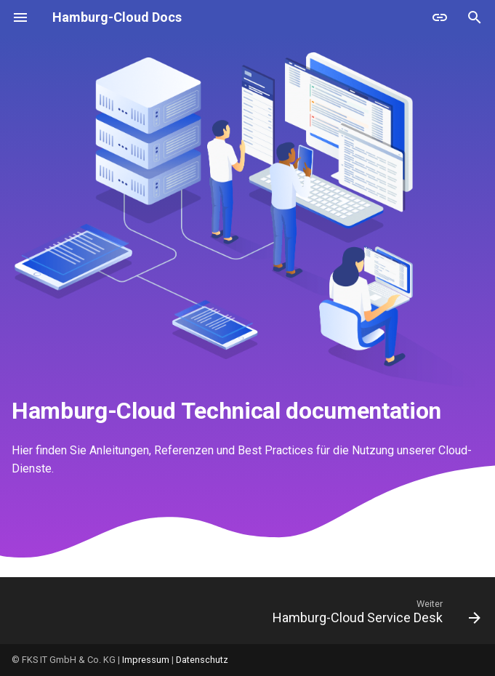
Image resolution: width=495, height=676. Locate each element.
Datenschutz (202, 659)
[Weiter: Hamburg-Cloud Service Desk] (374, 615)
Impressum (145, 659)
